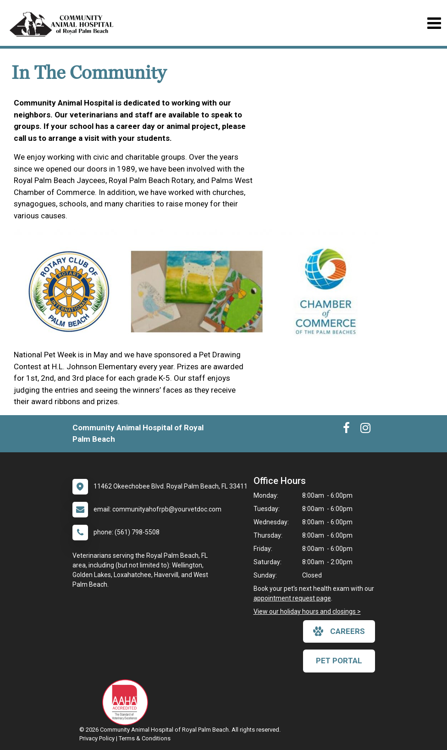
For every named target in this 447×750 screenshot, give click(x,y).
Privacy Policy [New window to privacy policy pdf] (97, 738)
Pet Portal (339, 660)
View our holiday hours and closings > (307, 611)
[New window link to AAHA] (127, 702)
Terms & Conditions (145, 738)
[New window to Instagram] (365, 429)
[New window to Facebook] (346, 429)
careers (339, 631)
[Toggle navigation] (434, 23)
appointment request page (292, 598)
